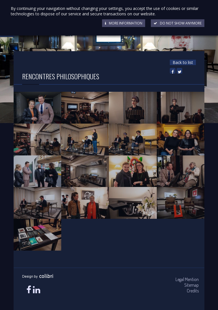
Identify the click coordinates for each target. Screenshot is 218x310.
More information (123, 23)
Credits (193, 291)
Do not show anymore (178, 23)
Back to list (183, 62)
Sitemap (191, 285)
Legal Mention (187, 279)
